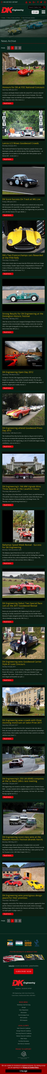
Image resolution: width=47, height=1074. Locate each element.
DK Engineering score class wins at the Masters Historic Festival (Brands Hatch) (22, 838)
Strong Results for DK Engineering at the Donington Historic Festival (22, 315)
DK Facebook (23, 1017)
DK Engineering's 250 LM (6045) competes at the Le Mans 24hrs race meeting (23, 779)
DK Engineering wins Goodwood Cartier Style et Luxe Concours (22, 662)
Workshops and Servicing (23, 1004)
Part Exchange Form (23, 1015)
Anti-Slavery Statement (24, 1043)
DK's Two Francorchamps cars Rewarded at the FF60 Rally (22, 256)
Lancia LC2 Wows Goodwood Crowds (20, 143)
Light (35, 12)
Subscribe (11, 966)
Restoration (24, 1012)
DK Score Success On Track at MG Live (21, 199)
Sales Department (23, 1010)
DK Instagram (23, 1020)
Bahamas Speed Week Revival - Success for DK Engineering (21, 546)
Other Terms (24, 1038)
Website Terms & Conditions (23, 1036)
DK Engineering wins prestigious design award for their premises (22, 896)
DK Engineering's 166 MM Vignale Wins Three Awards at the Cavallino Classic (21, 487)
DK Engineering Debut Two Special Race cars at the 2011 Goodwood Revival (22, 604)
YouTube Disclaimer (23, 1041)
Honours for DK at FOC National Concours (23, 87)
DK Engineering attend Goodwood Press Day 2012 (22, 429)
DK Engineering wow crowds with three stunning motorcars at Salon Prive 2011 (22, 721)
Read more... (8, 103)
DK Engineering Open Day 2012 (17, 372)
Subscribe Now (23, 971)
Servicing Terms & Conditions (23, 1033)
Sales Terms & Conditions (23, 1028)
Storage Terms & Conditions (23, 1030)
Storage (24, 1007)
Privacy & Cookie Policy (31, 1067)
